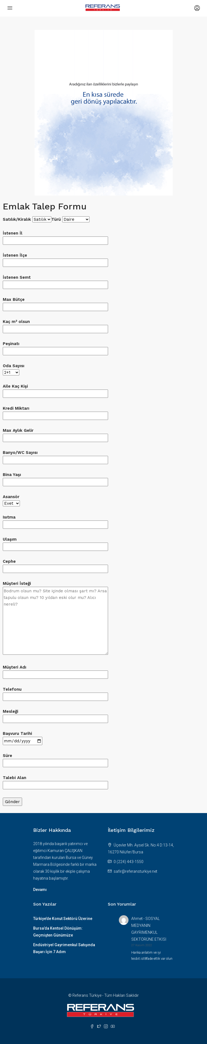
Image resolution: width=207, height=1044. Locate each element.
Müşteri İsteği (55, 618)
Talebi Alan (55, 781)
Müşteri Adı (55, 671)
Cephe (55, 565)
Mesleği (55, 715)
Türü (70, 219)
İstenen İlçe (55, 259)
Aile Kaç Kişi (55, 390)
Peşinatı (55, 347)
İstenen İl (55, 237)
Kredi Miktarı (55, 412)
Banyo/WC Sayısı (55, 456)
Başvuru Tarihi (22, 737)
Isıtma (55, 521)
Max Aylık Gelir (55, 434)
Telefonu (55, 693)
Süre (55, 759)
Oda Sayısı (13, 369)
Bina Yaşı (55, 478)
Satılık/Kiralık (27, 219)
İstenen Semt (55, 281)
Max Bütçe (55, 303)
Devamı (40, 889)
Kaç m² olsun (55, 325)
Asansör (11, 500)
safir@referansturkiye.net (135, 871)
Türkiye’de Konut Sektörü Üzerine (62, 918)
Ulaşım (55, 543)
